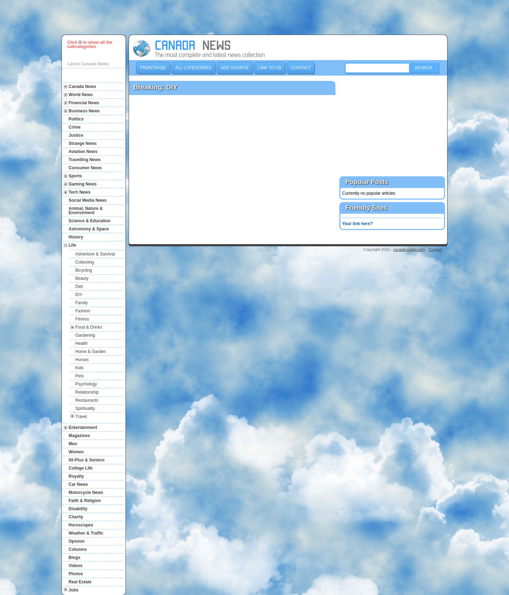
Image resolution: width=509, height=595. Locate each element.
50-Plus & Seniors (87, 460)
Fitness (82, 319)
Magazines (79, 435)
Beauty (81, 278)
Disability (78, 508)
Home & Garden (90, 351)
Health (81, 343)
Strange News (82, 143)
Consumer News (85, 167)
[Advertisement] (257, 17)
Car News (78, 484)
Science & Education (90, 220)
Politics (76, 119)
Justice (76, 135)
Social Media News (87, 200)
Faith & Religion (85, 500)
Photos (76, 573)
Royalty (76, 476)
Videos (75, 565)
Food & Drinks (88, 327)
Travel (81, 416)
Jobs (73, 590)
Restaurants (86, 400)
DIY (78, 294)
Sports (75, 175)
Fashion (82, 310)
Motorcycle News (86, 492)
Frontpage (153, 68)
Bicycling (83, 270)
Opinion (76, 541)
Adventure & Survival (95, 254)
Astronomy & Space (89, 228)
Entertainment (83, 427)
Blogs (74, 557)
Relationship (87, 392)
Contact (301, 68)
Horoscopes (81, 525)
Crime (75, 127)
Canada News (82, 86)
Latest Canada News (88, 63)
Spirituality (85, 408)
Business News (84, 110)
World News (81, 94)
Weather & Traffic (86, 533)
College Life (81, 468)
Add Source (235, 68)
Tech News (79, 192)
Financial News (84, 102)
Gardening (85, 335)
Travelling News (85, 159)
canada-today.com (409, 249)
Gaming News (82, 184)
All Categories (193, 68)
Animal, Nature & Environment (86, 210)
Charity (76, 516)
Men (73, 443)
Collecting (84, 262)
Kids (79, 367)
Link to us (269, 68)
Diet (79, 286)
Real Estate (80, 581)
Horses (82, 359)
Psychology (86, 384)
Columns (78, 549)
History (76, 237)
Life (72, 245)
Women (76, 451)
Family (81, 302)
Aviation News (83, 151)
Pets (79, 375)
